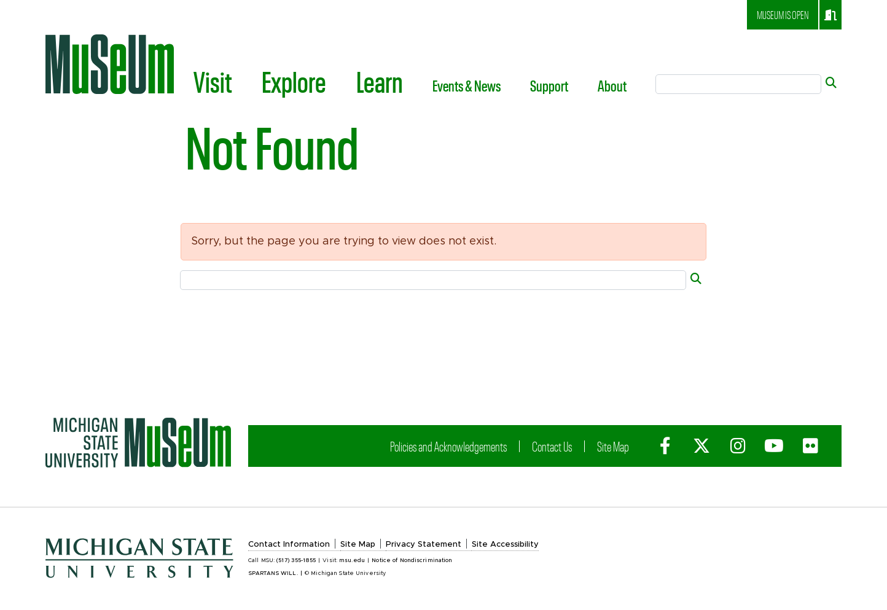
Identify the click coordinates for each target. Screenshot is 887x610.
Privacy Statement (423, 545)
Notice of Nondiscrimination (412, 560)
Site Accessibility (505, 545)
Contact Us (552, 446)
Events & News (466, 85)
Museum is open (797, 14)
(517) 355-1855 (296, 560)
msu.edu (352, 560)
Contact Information (289, 545)
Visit (212, 81)
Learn (379, 81)
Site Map (613, 446)
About (612, 85)
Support (549, 85)
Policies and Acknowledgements (448, 446)
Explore (294, 81)
